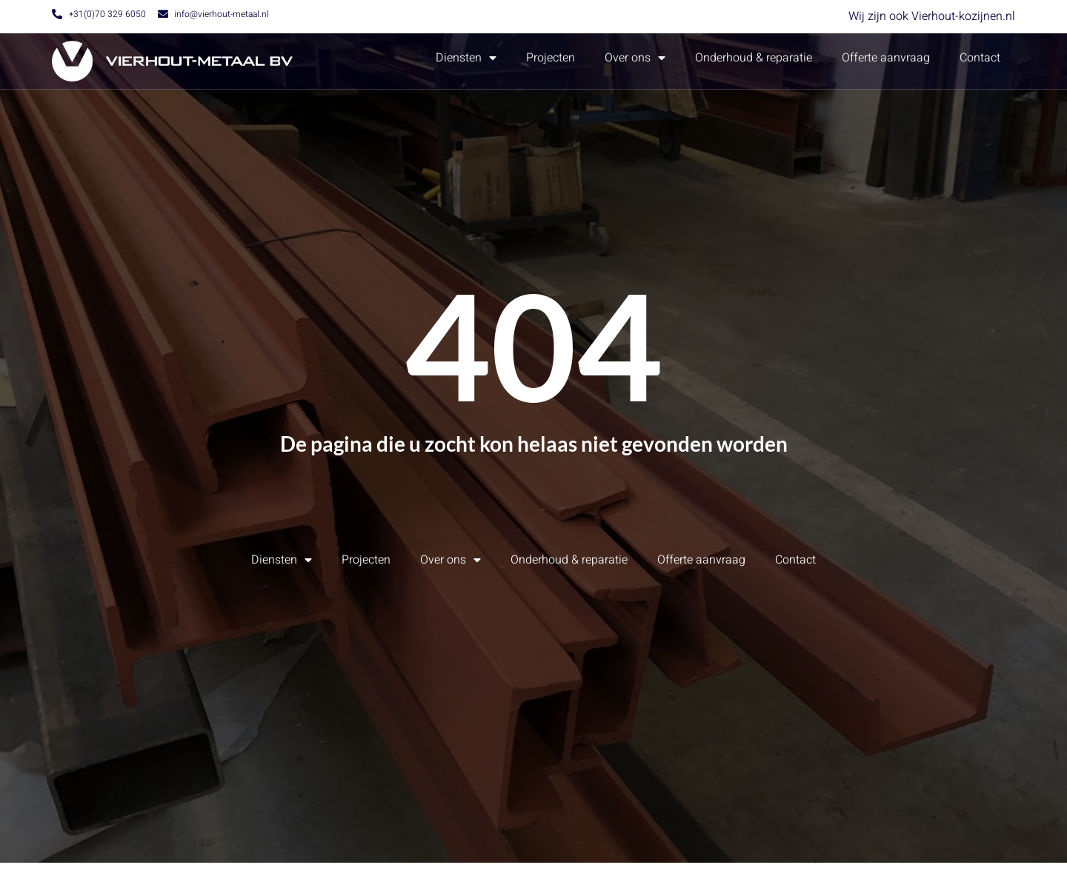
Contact (980, 58)
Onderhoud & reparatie (753, 58)
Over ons (635, 57)
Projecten (550, 58)
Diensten (466, 57)
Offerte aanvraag (886, 58)
